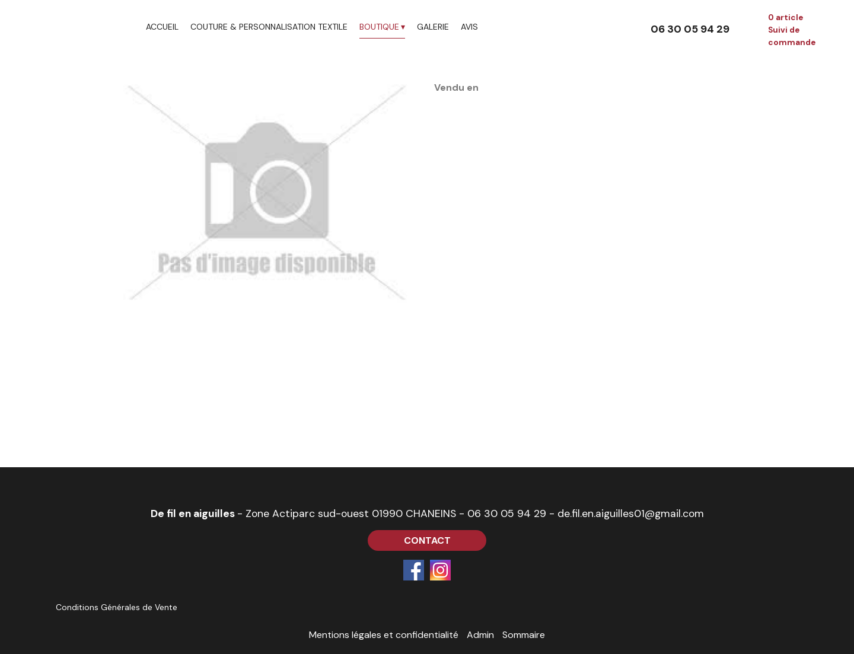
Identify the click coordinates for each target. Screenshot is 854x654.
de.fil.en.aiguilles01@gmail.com (630, 513)
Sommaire (523, 635)
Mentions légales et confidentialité (383, 635)
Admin (480, 635)
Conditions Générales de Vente (116, 607)
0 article (785, 17)
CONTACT (427, 540)
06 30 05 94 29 (506, 513)
